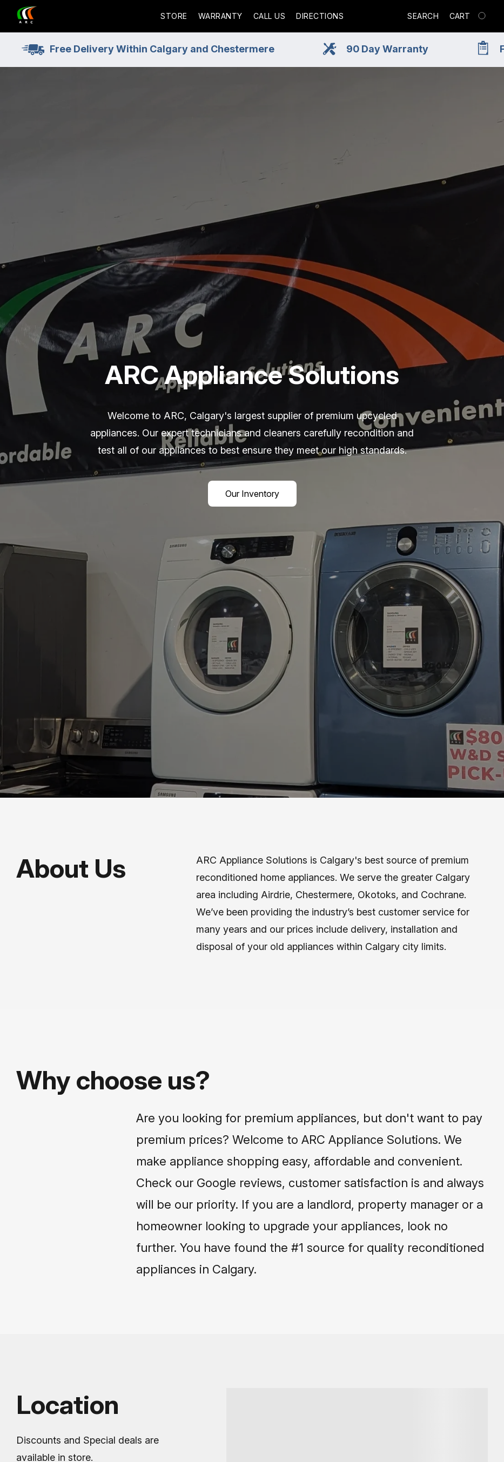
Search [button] (423, 16)
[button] (27, 16)
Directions (320, 16)
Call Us (269, 16)
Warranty (220, 16)
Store (173, 16)
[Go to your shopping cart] (468, 16)
